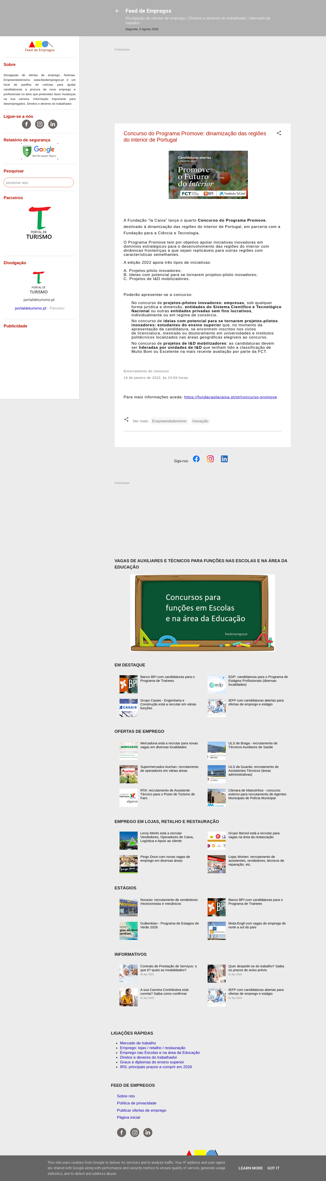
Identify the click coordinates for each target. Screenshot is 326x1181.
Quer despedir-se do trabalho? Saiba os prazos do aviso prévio (256, 968)
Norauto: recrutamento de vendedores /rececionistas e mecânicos (169, 901)
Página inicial (128, 1117)
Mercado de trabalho (138, 1043)
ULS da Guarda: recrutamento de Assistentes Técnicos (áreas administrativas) (253, 770)
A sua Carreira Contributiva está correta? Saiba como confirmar (164, 991)
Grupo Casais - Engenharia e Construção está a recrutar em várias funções (168, 704)
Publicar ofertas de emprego (141, 1110)
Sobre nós (126, 1096)
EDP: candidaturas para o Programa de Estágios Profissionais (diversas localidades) (258, 680)
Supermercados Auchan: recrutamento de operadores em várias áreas (169, 768)
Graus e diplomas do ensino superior (152, 1062)
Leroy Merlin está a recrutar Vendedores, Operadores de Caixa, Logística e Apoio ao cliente (167, 837)
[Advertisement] (203, 83)
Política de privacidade (136, 1103)
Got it (273, 1168)
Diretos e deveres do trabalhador (148, 1057)
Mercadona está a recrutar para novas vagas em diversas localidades (169, 745)
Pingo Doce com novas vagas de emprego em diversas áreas (165, 858)
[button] (279, 133)
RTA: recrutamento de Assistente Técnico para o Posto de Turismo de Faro (167, 794)
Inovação (200, 421)
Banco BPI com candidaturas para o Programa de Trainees (167, 678)
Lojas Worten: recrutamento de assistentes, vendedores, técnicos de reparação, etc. (256, 860)
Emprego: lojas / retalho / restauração (152, 1047)
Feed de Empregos (148, 11)
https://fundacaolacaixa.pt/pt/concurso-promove (230, 397)
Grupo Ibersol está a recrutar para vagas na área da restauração (254, 835)
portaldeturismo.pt (31, 308)
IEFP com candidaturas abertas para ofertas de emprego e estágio (256, 702)
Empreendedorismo (169, 421)
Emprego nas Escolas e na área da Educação (160, 1052)
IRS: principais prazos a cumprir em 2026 (156, 1067)
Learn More (251, 1168)
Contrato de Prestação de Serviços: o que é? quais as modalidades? (168, 968)
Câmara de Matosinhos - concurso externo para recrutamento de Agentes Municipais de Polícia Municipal (257, 794)
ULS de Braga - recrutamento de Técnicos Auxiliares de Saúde (253, 745)
